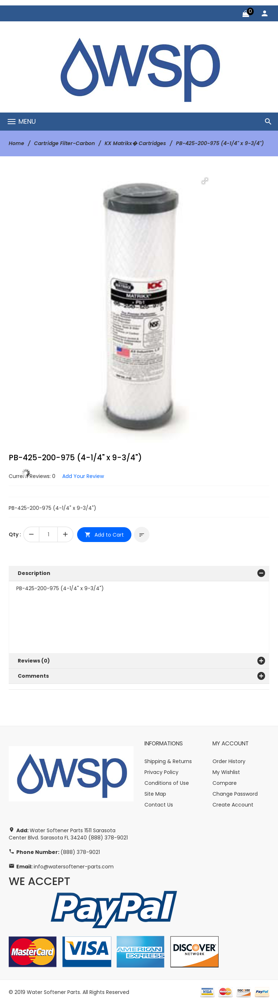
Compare (224, 781)
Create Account (232, 803)
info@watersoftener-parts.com (74, 865)
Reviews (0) (34, 659)
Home (16, 143)
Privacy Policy (161, 770)
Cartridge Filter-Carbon (64, 143)
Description (34, 572)
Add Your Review (83, 475)
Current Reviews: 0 (32, 475)
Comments (33, 674)
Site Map (155, 792)
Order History (228, 759)
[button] (205, 180)
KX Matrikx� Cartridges (135, 143)
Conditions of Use (166, 781)
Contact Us (158, 803)
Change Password (235, 792)
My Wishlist (226, 770)
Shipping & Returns (168, 759)
